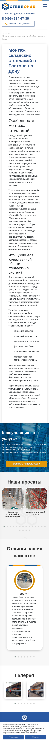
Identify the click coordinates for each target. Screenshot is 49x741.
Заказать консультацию (18, 23)
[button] (4, 526)
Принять (35, 737)
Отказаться (13, 737)
